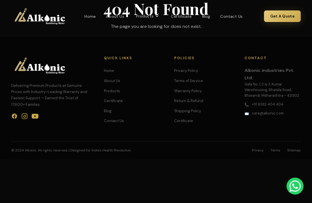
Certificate (181, 16)
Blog (206, 16)
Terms (275, 150)
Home (90, 16)
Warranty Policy (188, 91)
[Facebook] (14, 117)
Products (147, 16)
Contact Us (231, 16)
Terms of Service (188, 80)
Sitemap (294, 150)
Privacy (258, 150)
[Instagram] (24, 117)
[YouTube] (35, 117)
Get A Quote (282, 16)
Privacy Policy (186, 70)
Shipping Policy (187, 111)
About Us (115, 16)
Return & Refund (188, 100)
